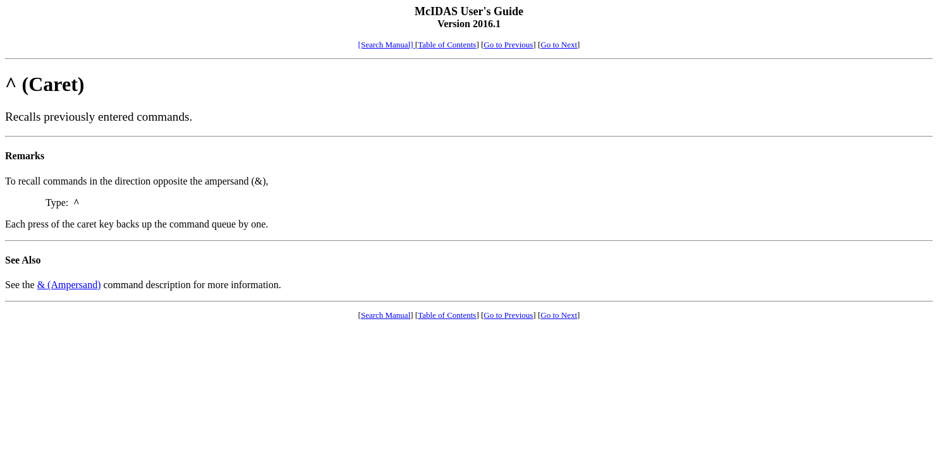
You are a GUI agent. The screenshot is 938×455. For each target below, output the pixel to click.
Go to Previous (508, 44)
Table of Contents (447, 44)
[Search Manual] (386, 44)
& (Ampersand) (69, 284)
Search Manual (385, 315)
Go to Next (558, 44)
